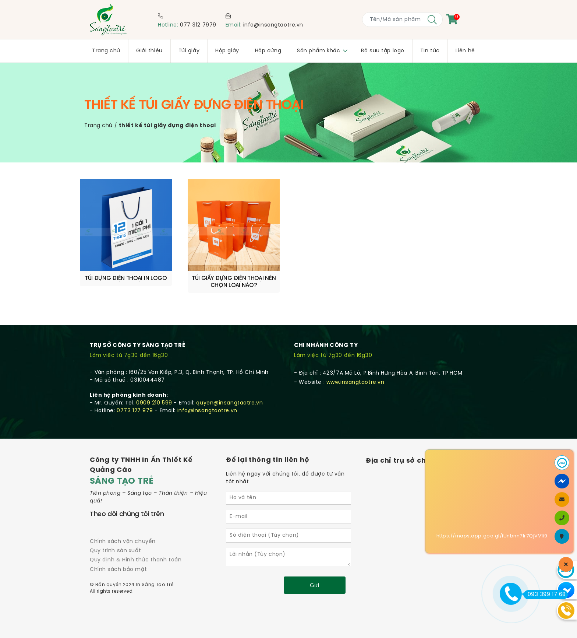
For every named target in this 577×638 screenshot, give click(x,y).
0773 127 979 (135, 411)
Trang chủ (98, 126)
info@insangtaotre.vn (273, 25)
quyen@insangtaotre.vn (229, 403)
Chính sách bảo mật (118, 569)
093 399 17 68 (545, 594)
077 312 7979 (198, 25)
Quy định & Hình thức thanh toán (135, 560)
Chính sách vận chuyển (123, 541)
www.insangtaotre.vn (355, 382)
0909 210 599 (154, 403)
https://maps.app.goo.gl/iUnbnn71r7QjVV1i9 (492, 536)
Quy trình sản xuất (115, 551)
